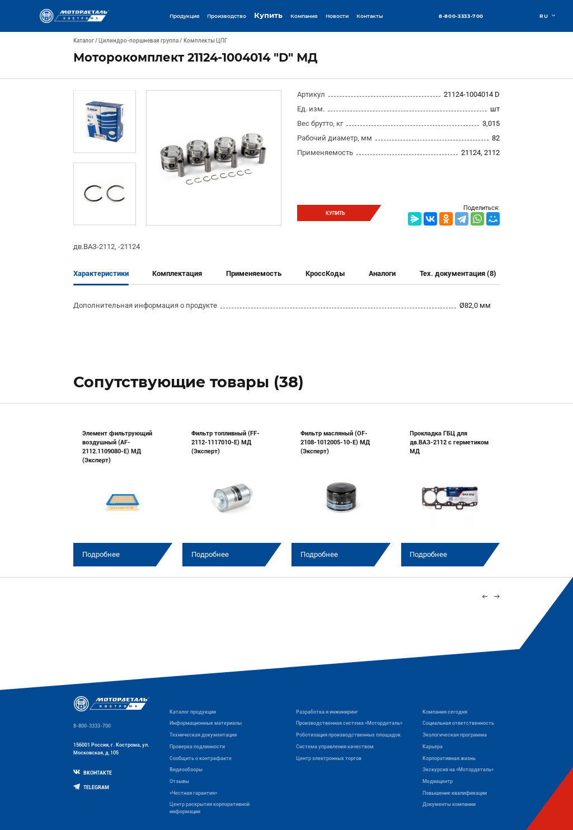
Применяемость (253, 273)
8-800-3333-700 (461, 15)
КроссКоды (325, 273)
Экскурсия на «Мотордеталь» (458, 769)
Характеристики (101, 273)
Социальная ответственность (458, 723)
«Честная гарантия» (193, 793)
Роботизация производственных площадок (348, 735)
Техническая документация (203, 735)
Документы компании (449, 804)
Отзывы (179, 781)
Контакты (369, 16)
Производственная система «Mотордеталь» (349, 723)
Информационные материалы (206, 723)
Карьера (432, 746)
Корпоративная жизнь (449, 758)
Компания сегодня (444, 712)
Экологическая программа (454, 735)
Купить (268, 15)
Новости (337, 16)
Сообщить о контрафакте (201, 758)
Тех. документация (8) (458, 273)
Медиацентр (437, 781)
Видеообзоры (186, 769)
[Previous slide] (485, 596)
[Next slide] (497, 596)
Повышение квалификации (454, 793)
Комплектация (177, 273)
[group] (122, 492)
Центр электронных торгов (328, 758)
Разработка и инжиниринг (327, 712)
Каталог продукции (193, 712)
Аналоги (382, 273)
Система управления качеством (335, 746)
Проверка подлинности (197, 746)
